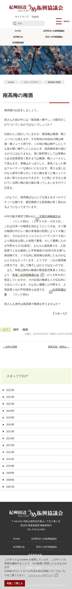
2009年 (10, 472)
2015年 (10, 431)
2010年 (10, 465)
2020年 (10, 410)
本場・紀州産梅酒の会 (25, 274)
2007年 (10, 486)
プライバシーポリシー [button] (40, 575)
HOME (18, 31)
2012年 (10, 452)
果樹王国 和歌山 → (58, 346)
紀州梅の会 (18, 37)
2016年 (10, 424)
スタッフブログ (17, 376)
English (35, 16)
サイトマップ (22, 16)
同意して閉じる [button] (15, 583)
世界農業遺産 (18, 43)
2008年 (10, 479)
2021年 (10, 403)
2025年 (10, 390)
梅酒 (25, 329)
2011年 (10, 459)
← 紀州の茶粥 (10, 346)
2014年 (10, 438)
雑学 (16, 329)
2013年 (10, 445)
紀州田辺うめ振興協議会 (54, 31)
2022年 (10, 396)
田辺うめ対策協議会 (54, 37)
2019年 (10, 417)
